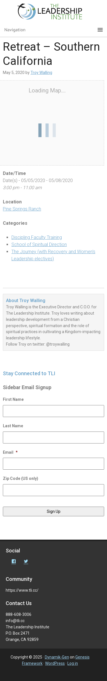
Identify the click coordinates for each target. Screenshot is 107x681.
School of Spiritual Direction (39, 244)
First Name (13, 399)
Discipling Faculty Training (36, 237)
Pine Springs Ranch (22, 209)
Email (10, 452)
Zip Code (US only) (20, 478)
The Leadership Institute (54, 13)
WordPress (55, 663)
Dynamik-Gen (57, 657)
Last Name (13, 426)
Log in (72, 663)
